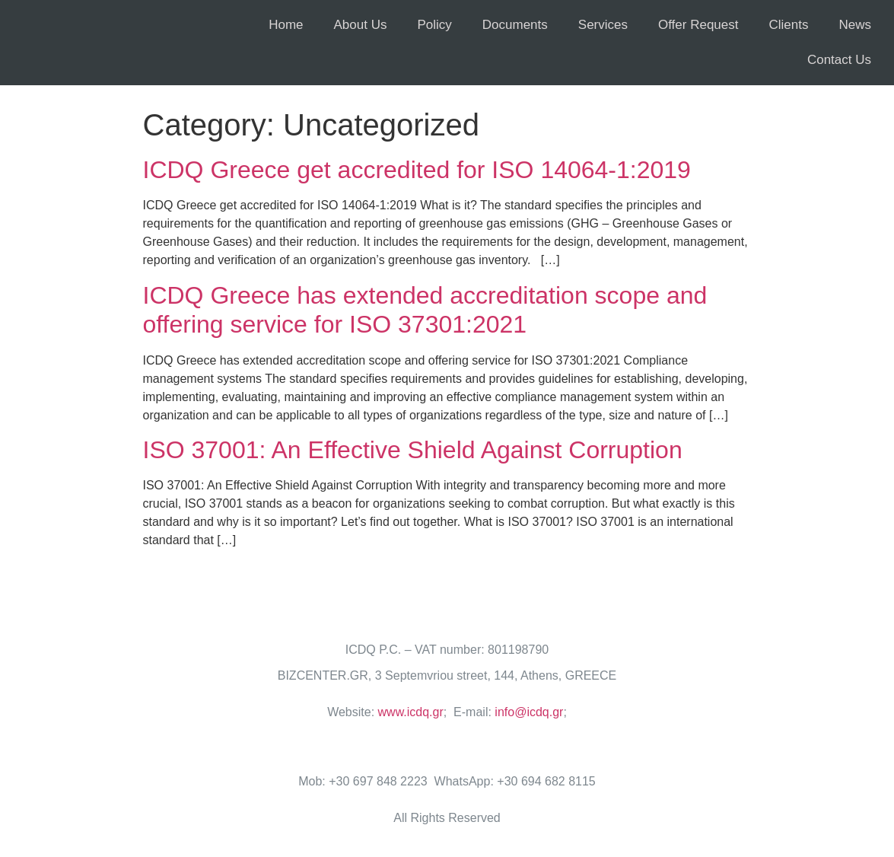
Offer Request (698, 25)
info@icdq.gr (529, 712)
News (854, 25)
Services (603, 25)
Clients (789, 25)
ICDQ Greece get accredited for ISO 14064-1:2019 (417, 169)
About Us (360, 25)
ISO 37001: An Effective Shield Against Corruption (412, 450)
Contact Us (839, 60)
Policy (434, 25)
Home (286, 25)
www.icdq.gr (411, 712)
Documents (515, 25)
